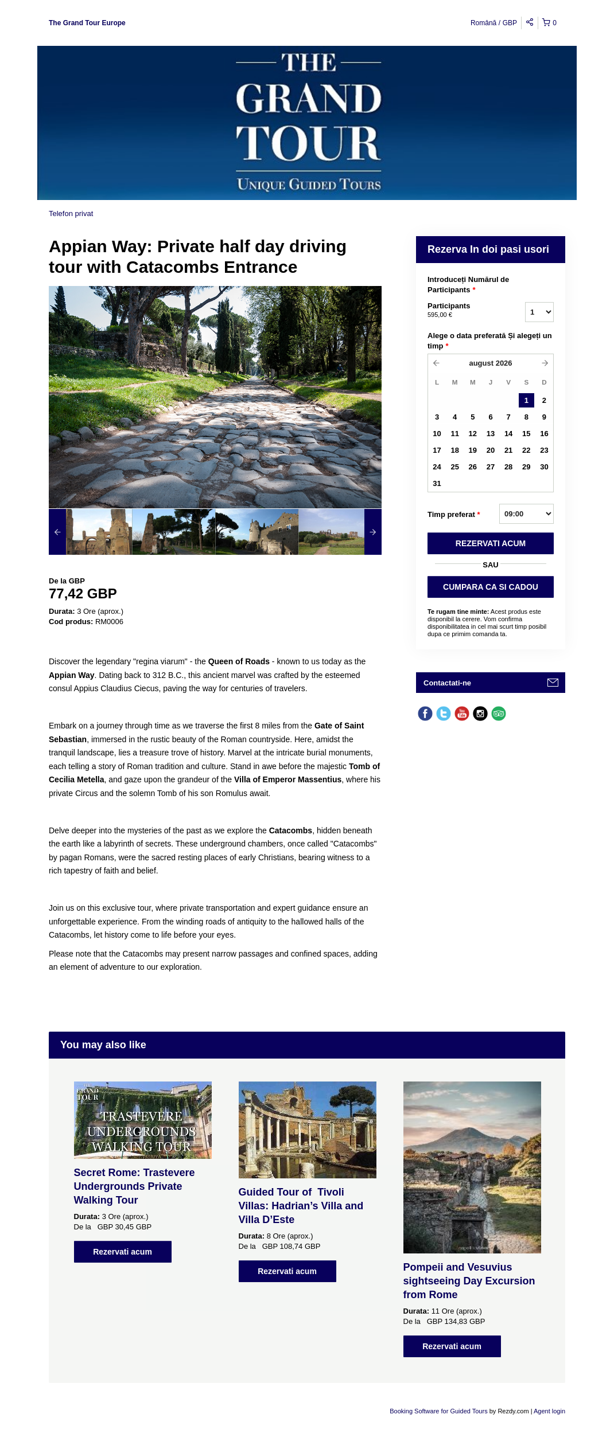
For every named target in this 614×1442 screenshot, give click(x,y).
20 (491, 450)
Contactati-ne (447, 683)
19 (473, 450)
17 (437, 450)
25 (454, 467)
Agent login (549, 1411)
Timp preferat (454, 515)
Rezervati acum (122, 1251)
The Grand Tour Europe (87, 23)
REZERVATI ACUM (491, 543)
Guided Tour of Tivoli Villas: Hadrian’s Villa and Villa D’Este (301, 1205)
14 (508, 433)
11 (454, 433)
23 (544, 450)
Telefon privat (71, 213)
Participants (462, 310)
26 (473, 467)
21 (508, 450)
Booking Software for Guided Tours (439, 1411)
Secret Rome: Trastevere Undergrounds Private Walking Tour (134, 1186)
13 (491, 433)
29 (526, 467)
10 (437, 433)
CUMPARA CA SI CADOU (490, 586)
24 (437, 467)
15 (526, 433)
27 (491, 467)
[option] (90, 532)
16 (544, 433)
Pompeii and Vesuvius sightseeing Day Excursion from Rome (469, 1280)
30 (544, 467)
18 (454, 450)
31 (437, 483)
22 (526, 450)
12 (473, 433)
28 (508, 467)
